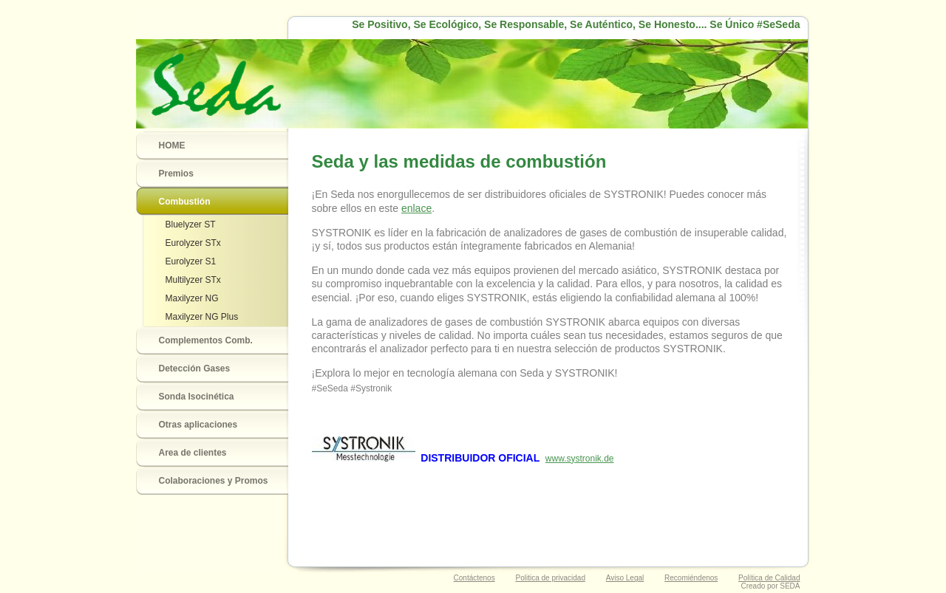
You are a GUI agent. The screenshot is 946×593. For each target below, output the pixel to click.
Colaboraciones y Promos (213, 481)
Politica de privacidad (550, 578)
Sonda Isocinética (196, 396)
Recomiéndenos (691, 578)
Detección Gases (195, 368)
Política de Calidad (769, 578)
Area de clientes (193, 453)
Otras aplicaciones (198, 424)
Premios (176, 173)
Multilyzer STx (193, 280)
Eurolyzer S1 (191, 261)
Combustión (185, 201)
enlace (416, 208)
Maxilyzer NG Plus (202, 317)
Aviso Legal (625, 578)
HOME (172, 145)
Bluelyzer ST (191, 224)
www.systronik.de (579, 458)
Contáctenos (474, 578)
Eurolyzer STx (193, 243)
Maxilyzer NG (192, 298)
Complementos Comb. (206, 340)
